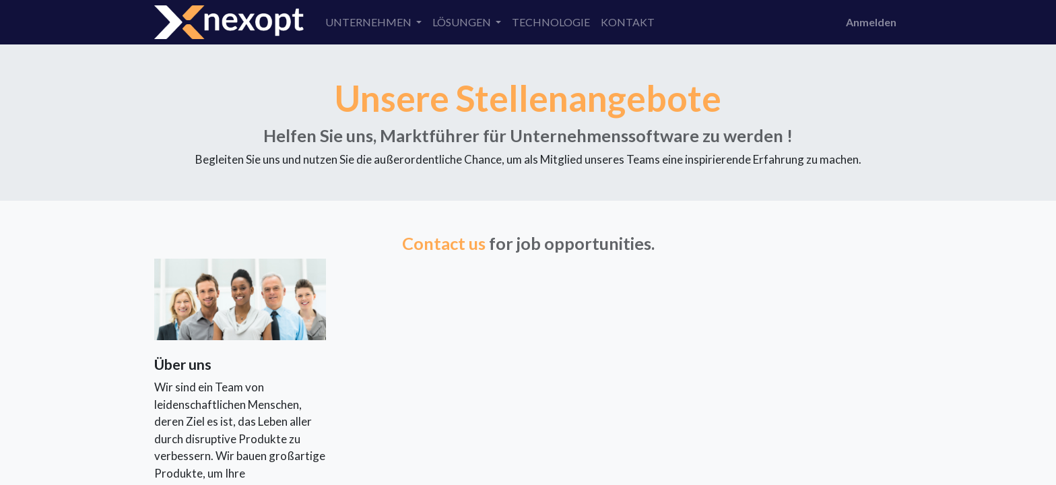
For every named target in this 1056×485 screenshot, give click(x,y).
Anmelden (871, 21)
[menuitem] (550, 22)
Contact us (444, 243)
